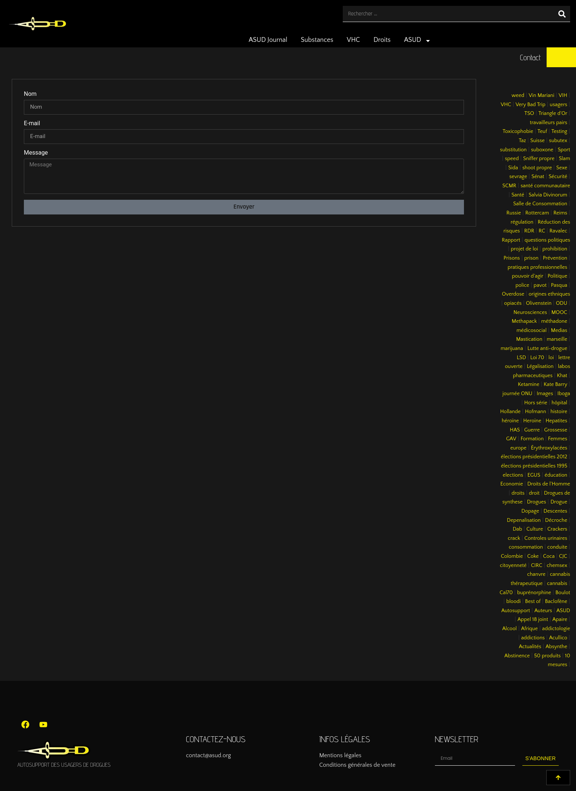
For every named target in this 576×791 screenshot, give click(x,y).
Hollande (510, 412)
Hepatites (556, 421)
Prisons (512, 258)
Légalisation (540, 366)
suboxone (542, 150)
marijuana (512, 348)
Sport (564, 150)
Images (545, 394)
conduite (557, 547)
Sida (513, 168)
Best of (532, 601)
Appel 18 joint (533, 619)
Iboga (563, 394)
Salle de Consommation (540, 204)
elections (513, 475)
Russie (513, 213)
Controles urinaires (546, 538)
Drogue (558, 502)
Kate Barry (555, 384)
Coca (549, 556)
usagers (559, 105)
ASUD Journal (268, 40)
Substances (317, 40)
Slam (564, 159)
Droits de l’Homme (548, 484)
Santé (517, 195)
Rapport (511, 240)
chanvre (536, 574)
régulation (522, 222)
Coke (533, 556)
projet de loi (524, 249)
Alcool (509, 629)
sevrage (518, 177)
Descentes (556, 511)
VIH (563, 95)
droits (517, 493)
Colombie (512, 556)
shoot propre (537, 168)
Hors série (535, 403)
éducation (556, 475)
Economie (511, 484)
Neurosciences (530, 312)
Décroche (556, 520)
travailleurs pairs (548, 123)
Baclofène (556, 601)
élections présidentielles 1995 (534, 466)
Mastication (529, 339)
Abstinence (517, 656)
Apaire (559, 619)
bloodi (513, 601)
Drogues (536, 502)
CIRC (536, 565)
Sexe (561, 168)
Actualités (530, 647)
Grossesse (555, 430)
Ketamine (528, 384)
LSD (521, 358)
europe (518, 448)
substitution (513, 150)
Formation (532, 439)
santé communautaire (545, 186)
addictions (533, 638)
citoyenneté (513, 565)
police (522, 285)
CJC (563, 556)
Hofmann (535, 412)
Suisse (537, 141)
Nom (30, 94)
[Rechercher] (562, 14)
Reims (560, 213)
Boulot (562, 593)
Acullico (558, 638)
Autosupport (515, 611)
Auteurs (543, 611)
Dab (517, 529)
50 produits (547, 656)
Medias (559, 330)
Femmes (557, 439)
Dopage (530, 511)
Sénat (538, 177)
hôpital (560, 403)
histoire (558, 412)
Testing (559, 131)
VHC (353, 40)
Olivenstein (539, 303)
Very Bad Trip (530, 105)
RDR (529, 231)
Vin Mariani (541, 95)
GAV (511, 439)
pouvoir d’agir (527, 276)
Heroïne (532, 421)
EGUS (534, 475)
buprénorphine (534, 593)
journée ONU (517, 394)
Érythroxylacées (549, 448)
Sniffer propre (538, 159)
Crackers (557, 529)
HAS (515, 430)
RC (542, 231)
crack (514, 538)
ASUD (417, 40)
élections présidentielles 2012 (534, 457)
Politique (557, 276)
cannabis (557, 583)
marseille (557, 339)
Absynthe (556, 647)
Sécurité (557, 177)
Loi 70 (537, 358)
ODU (561, 303)
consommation (526, 547)
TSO (529, 113)
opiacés (513, 303)
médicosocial (531, 330)
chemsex (557, 565)
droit (534, 493)
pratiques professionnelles (537, 267)
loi (551, 358)
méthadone (554, 321)
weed (517, 95)
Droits (382, 40)
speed (512, 159)
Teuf (542, 131)
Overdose (513, 294)
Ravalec (558, 231)
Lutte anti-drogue (547, 348)
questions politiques (547, 240)
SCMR (509, 186)
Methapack (524, 321)
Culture (534, 529)
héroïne (510, 421)
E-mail (32, 123)
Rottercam (537, 213)
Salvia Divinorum (548, 195)
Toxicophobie (518, 131)
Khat (562, 376)
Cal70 (506, 593)
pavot (540, 285)
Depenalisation (524, 520)
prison (531, 258)
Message (36, 153)
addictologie (556, 629)
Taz (522, 141)
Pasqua (559, 285)
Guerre (532, 430)
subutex (558, 141)
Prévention (555, 258)
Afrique (529, 629)
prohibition (554, 249)
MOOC (559, 312)
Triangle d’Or (553, 113)
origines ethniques (549, 294)
